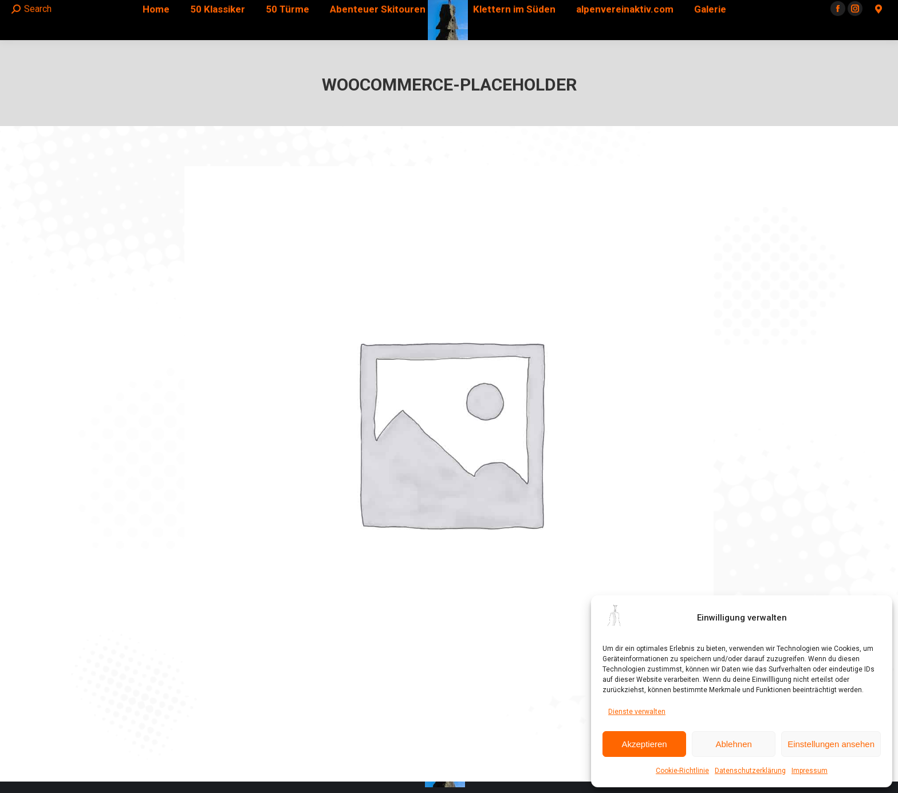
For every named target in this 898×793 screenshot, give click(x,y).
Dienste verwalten (636, 712)
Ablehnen (733, 744)
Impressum (809, 771)
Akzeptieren (644, 744)
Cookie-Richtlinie (682, 771)
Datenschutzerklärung (750, 771)
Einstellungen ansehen (831, 744)
